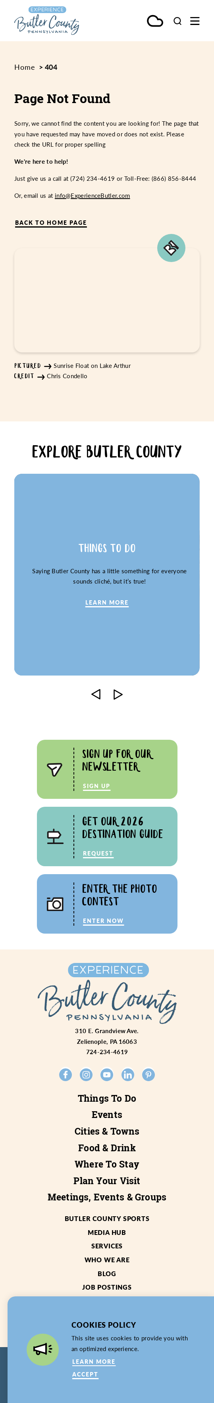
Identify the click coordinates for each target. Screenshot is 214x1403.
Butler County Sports (107, 1218)
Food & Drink (107, 1148)
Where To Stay (107, 1164)
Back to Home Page (51, 222)
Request (98, 853)
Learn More (94, 1361)
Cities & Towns (107, 1131)
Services (107, 1245)
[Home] (57, 20)
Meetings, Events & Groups (107, 1197)
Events (107, 1114)
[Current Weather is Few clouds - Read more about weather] (155, 21)
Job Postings (107, 1287)
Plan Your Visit (106, 1181)
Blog (107, 1273)
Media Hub (107, 1232)
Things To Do (107, 1098)
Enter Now (103, 920)
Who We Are (107, 1259)
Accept (85, 1374)
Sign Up (96, 786)
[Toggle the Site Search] (177, 21)
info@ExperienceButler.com (92, 195)
